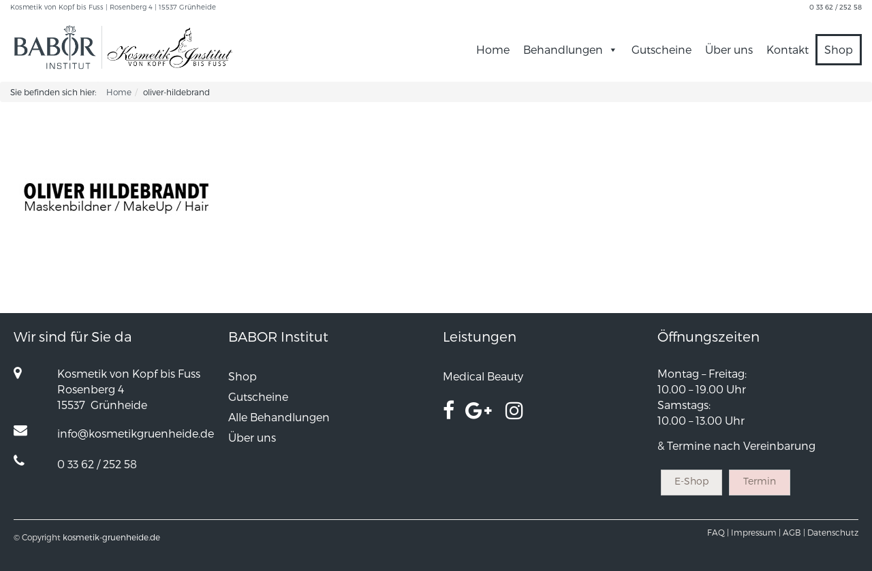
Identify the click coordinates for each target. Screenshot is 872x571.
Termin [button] (759, 481)
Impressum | (756, 532)
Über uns (729, 49)
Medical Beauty (483, 376)
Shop (838, 49)
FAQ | (718, 532)
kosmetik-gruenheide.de (111, 537)
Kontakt (787, 49)
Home (493, 49)
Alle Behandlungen (279, 416)
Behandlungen (570, 49)
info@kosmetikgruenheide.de (135, 433)
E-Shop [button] (691, 481)
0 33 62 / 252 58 (835, 7)
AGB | (794, 532)
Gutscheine (661, 49)
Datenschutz (832, 532)
